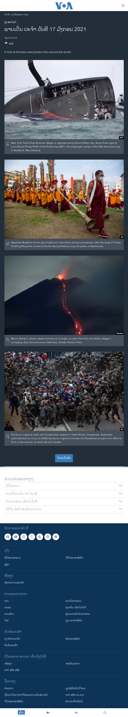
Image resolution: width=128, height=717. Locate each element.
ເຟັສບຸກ (8, 664)
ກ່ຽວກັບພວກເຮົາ (12, 639)
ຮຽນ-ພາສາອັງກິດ (74, 621)
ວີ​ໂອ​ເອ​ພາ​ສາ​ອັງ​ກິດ (13, 701)
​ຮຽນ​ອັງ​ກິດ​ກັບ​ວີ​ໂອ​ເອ (75, 688)
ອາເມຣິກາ (9, 614)
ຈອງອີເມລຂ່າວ (73, 664)
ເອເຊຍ (7, 607)
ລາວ (6, 601)
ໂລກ (6, 621)
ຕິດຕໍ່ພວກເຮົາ (11, 645)
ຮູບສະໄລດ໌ (10, 22)
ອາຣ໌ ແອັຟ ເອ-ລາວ (75, 695)
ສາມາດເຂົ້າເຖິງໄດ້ (74, 701)
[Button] (9, 44)
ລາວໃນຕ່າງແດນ (73, 601)
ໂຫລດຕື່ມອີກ (64, 458)
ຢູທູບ (6, 564)
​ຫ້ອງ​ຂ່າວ (8, 688)
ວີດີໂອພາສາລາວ (12, 558)
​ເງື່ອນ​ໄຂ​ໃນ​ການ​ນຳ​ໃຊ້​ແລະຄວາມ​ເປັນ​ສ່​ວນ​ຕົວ (26, 695)
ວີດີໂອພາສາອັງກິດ (74, 558)
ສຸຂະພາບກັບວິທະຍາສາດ (78, 614)
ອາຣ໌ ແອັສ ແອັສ (11, 670)
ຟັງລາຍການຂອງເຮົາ (14, 583)
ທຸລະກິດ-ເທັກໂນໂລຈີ (76, 607)
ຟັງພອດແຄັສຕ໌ (73, 639)
